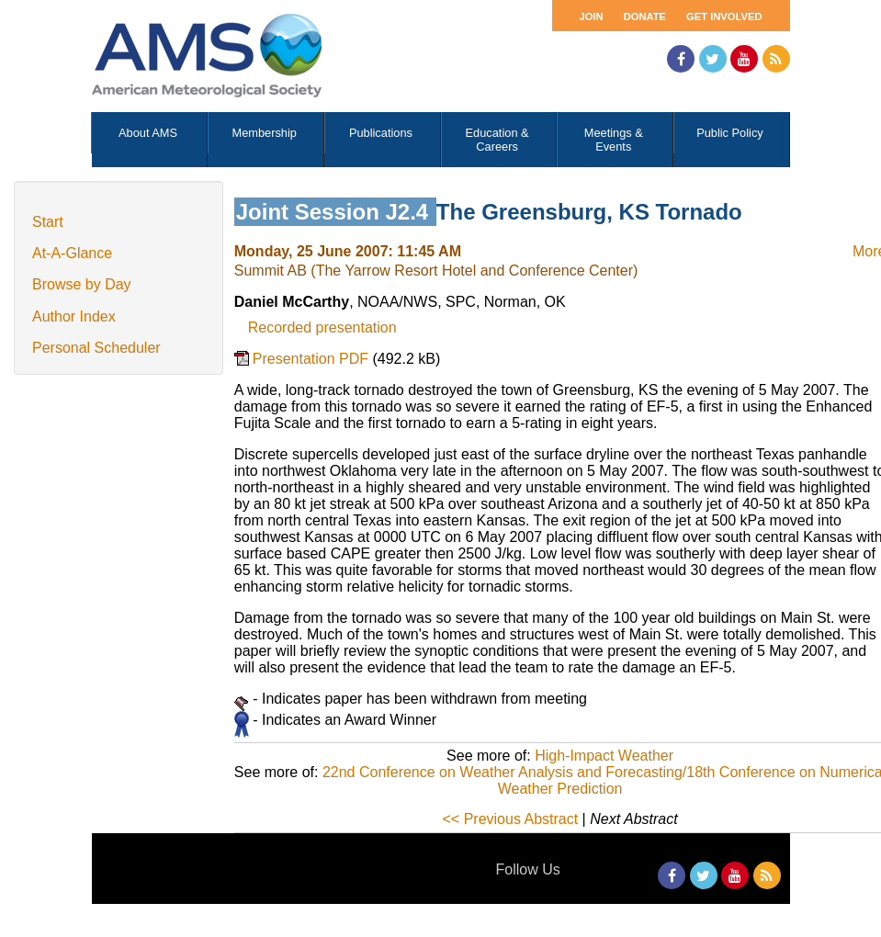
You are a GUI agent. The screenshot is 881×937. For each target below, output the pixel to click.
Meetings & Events (613, 139)
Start (47, 222)
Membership (264, 133)
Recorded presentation (322, 327)
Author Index (74, 316)
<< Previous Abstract (511, 819)
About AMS (148, 133)
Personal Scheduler (96, 348)
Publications (380, 133)
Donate (645, 16)
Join (592, 16)
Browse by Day (81, 284)
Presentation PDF (313, 359)
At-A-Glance (72, 253)
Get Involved (724, 16)
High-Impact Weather (604, 755)
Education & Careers (497, 139)
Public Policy (729, 133)
